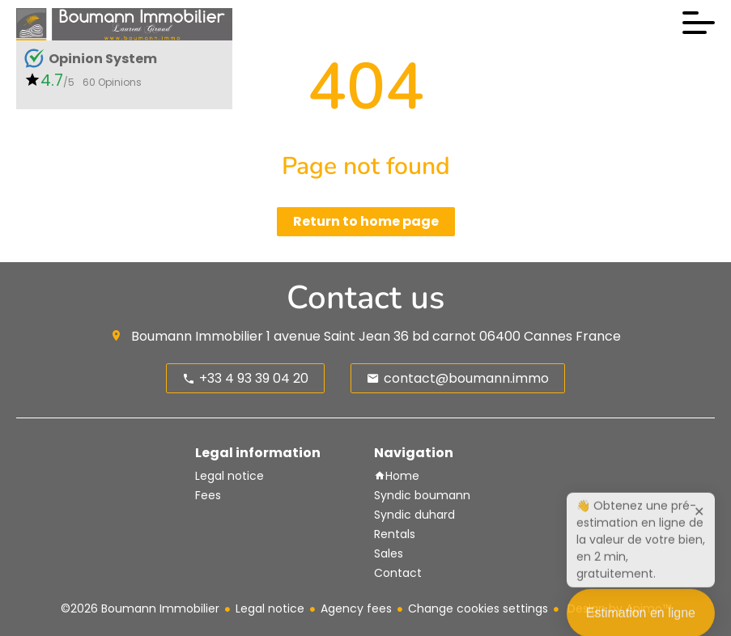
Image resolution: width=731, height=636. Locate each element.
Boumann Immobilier (197, 336)
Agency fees (356, 608)
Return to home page (366, 221)
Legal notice (270, 608)
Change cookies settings (478, 608)
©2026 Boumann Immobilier (140, 608)
